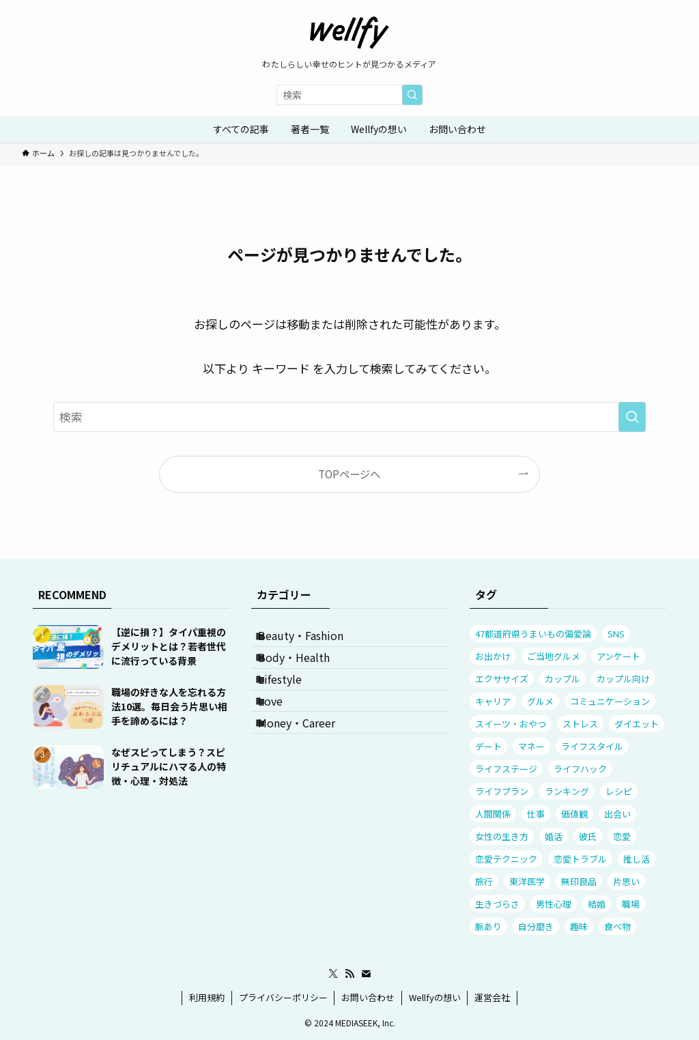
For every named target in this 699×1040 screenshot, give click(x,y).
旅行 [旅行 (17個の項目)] (484, 881)
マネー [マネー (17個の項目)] (531, 746)
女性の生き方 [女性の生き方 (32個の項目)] (501, 836)
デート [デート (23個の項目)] (488, 746)
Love (282, 738)
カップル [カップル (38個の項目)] (562, 678)
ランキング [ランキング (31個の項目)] (567, 791)
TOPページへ (349, 473)
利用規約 (207, 997)
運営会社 (492, 997)
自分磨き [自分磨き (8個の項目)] (536, 926)
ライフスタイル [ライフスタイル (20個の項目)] (592, 746)
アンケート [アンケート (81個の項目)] (618, 656)
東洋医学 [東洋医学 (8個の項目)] (527, 881)
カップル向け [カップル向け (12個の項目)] (623, 678)
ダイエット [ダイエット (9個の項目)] (636, 723)
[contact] (366, 974)
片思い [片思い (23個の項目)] (626, 881)
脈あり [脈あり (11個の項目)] (488, 926)
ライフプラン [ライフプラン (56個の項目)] (501, 791)
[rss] (349, 974)
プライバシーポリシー (283, 997)
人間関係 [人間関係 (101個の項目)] (493, 813)
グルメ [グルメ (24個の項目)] (540, 701)
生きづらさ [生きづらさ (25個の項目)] (497, 903)
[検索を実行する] (412, 95)
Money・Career (308, 770)
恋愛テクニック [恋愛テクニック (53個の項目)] (506, 858)
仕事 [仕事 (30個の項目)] (536, 813)
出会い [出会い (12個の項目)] (617, 813)
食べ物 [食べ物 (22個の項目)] (617, 926)
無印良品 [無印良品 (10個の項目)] (579, 881)
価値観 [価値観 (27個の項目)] (574, 813)
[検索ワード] (349, 95)
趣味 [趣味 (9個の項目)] (579, 926)
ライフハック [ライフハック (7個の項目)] (580, 768)
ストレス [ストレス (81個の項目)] (580, 723)
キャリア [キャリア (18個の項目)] (493, 701)
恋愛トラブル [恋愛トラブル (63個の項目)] (580, 858)
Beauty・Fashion (313, 641)
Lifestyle (292, 705)
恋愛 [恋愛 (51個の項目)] (622, 836)
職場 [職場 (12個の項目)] (631, 903)
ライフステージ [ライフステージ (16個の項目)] (506, 768)
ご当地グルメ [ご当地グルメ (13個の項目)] (553, 656)
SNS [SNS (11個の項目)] (616, 633)
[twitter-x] (333, 974)
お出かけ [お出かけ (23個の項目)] (493, 656)
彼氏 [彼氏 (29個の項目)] (588, 836)
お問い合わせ (368, 997)
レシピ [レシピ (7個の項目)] (618, 791)
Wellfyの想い (435, 997)
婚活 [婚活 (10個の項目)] (553, 836)
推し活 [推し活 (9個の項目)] (636, 858)
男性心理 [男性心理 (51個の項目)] (553, 903)
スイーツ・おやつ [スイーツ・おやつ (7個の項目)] (510, 723)
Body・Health (306, 673)
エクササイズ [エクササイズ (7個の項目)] (501, 678)
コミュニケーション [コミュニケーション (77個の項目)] (610, 701)
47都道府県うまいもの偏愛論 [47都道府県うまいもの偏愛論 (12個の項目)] (533, 633)
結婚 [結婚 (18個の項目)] (596, 903)
